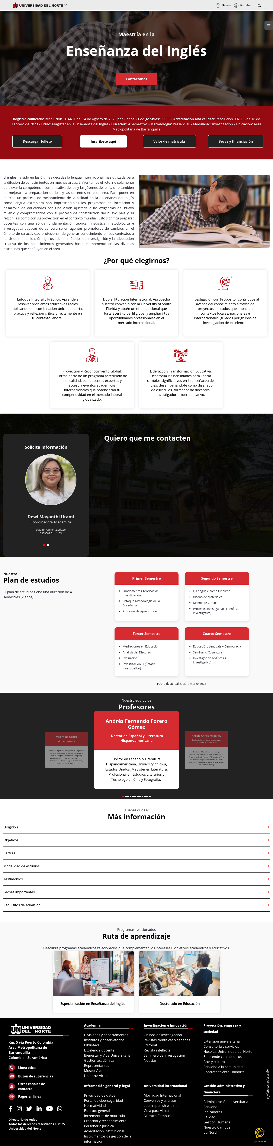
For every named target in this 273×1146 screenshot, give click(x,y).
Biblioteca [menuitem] (92, 1045)
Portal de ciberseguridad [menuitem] (103, 1100)
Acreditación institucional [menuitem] (104, 1131)
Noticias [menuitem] (150, 1060)
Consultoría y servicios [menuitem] (221, 1046)
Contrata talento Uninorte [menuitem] (224, 1072)
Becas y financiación (235, 141)
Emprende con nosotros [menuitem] (222, 1056)
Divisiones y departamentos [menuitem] (106, 1035)
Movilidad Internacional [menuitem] (162, 1095)
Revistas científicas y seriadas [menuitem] (167, 1040)
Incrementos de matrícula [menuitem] (104, 1115)
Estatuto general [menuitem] (97, 1110)
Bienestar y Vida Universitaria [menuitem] (107, 1055)
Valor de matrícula (169, 141)
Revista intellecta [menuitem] (157, 1050)
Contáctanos (136, 79)
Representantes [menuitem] (96, 1065)
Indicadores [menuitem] (212, 1112)
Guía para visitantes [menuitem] (159, 1110)
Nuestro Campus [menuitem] (157, 1115)
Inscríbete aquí (103, 141)
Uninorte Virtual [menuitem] (96, 1075)
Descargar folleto (37, 141)
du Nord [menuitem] (210, 1132)
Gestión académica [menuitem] (99, 1060)
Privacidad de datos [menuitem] (99, 1095)
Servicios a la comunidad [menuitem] (223, 1066)
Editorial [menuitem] (150, 1045)
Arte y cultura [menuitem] (214, 1061)
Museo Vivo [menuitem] (93, 1070)
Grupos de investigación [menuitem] (163, 1035)
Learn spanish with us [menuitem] (161, 1105)
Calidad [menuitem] (209, 1117)
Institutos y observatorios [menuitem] (104, 1040)
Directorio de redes (23, 1119)
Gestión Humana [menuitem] (216, 1122)
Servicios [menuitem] (210, 1106)
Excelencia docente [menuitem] (99, 1050)
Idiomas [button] (223, 5)
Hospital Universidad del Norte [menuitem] (227, 1051)
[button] (259, 5)
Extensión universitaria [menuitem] (221, 1041)
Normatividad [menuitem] (95, 1105)
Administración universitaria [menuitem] (225, 1101)
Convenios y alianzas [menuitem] (160, 1100)
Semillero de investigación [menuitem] (164, 1055)
